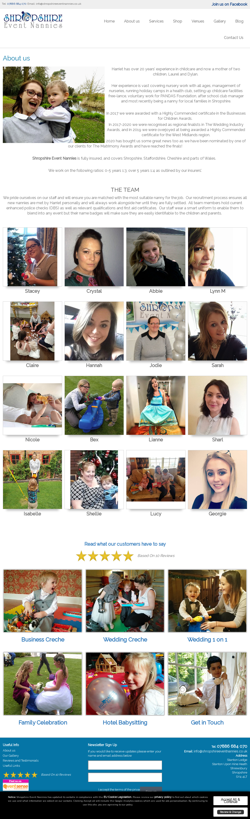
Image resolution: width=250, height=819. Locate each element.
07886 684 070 (17, 3)
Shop (177, 21)
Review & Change (230, 812)
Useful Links (11, 765)
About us (132, 21)
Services (156, 21)
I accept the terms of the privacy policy (125, 789)
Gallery (220, 21)
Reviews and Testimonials (20, 760)
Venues (198, 21)
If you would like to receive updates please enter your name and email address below (124, 753)
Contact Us (233, 37)
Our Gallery (11, 755)
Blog (239, 21)
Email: (31, 3)
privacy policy (163, 797)
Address (241, 755)
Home (109, 21)
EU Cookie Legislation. (118, 797)
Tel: (4, 3)
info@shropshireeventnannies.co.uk (58, 3)
